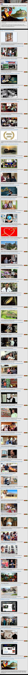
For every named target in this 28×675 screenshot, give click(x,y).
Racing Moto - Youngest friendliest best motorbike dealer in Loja (12, 51)
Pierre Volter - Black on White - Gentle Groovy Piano (10, 92)
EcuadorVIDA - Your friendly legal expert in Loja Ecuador (11, 397)
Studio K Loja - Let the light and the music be (9, 354)
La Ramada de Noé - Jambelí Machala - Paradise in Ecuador (11, 411)
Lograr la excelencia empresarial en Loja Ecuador (9, 134)
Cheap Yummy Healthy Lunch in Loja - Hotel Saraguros (10, 507)
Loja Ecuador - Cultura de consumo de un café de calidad (11, 439)
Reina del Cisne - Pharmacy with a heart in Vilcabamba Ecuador (12, 368)
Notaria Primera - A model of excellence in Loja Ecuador (10, 121)
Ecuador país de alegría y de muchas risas (9, 520)
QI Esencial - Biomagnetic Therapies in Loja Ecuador (10, 106)
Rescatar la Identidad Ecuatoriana (9, 479)
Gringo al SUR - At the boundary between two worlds (10, 190)
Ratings (25, 58)
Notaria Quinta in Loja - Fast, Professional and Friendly (10, 258)
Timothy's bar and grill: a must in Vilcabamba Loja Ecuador (11, 562)
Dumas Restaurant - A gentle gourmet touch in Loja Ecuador (11, 341)
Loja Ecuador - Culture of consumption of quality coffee (10, 425)
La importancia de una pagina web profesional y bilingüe (11, 217)
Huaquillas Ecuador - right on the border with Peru (9, 149)
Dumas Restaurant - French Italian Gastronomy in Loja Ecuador (12, 327)
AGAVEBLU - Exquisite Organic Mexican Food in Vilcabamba (11, 382)
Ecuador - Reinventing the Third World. (9, 36)
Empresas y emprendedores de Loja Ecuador (9, 535)
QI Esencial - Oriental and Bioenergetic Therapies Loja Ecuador (12, 162)
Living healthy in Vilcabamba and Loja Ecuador (9, 313)
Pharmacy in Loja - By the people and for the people (10, 286)
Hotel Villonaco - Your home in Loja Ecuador (9, 548)
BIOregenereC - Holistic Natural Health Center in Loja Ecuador (11, 466)
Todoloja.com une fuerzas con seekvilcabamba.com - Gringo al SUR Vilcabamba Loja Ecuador (12, 605)
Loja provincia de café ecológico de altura (9, 203)
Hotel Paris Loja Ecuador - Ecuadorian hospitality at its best (11, 453)
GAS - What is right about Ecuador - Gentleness (9, 176)
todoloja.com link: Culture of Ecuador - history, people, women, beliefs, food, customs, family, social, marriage (13, 663)
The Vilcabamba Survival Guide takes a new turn (9, 648)
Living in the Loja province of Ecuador (9, 620)
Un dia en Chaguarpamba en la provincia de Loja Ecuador (11, 590)
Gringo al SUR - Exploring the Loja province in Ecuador (10, 633)
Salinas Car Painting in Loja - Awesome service (9, 64)
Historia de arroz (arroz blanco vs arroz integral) (9, 230)
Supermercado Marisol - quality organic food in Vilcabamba (11, 493)
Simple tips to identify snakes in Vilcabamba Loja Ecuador (11, 300)
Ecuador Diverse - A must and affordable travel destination (11, 576)
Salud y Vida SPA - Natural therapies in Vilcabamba (10, 272)
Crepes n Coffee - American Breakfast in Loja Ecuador (10, 78)
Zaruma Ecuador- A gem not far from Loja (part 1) (9, 244)
